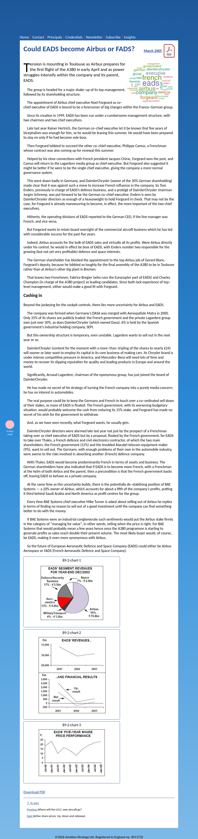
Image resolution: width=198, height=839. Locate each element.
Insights (130, 37)
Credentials (74, 37)
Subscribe (113, 37)
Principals (54, 37)
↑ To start (33, 803)
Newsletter (94, 37)
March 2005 (159, 51)
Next (30, 816)
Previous (32, 809)
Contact (38, 37)
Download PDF (34, 792)
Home (24, 37)
